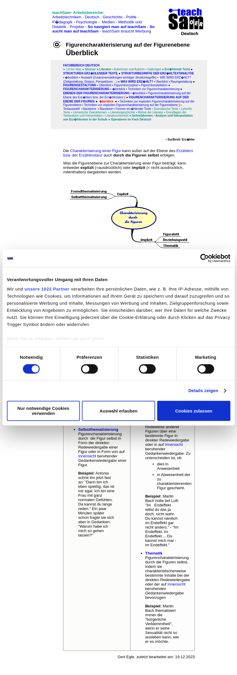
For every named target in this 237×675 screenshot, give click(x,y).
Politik (131, 17)
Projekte (77, 27)
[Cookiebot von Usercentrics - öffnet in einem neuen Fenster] (204, 258)
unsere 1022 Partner (47, 288)
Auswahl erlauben (118, 410)
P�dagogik (62, 22)
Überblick (162, 81)
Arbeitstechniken (66, 17)
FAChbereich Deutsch (81, 65)
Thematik (154, 553)
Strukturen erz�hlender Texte (90, 73)
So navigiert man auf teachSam (117, 27)
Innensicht (87, 456)
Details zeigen (203, 390)
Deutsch (92, 17)
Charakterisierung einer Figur (95, 151)
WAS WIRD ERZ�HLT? (137, 81)
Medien (108, 22)
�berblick (118, 89)
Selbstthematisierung (98, 429)
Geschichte (112, 17)
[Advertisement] (30, 18)
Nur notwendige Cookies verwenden (43, 411)
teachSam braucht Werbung (126, 31)
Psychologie (86, 22)
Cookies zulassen (193, 410)
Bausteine (106, 108)
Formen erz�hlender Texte (133, 108)
